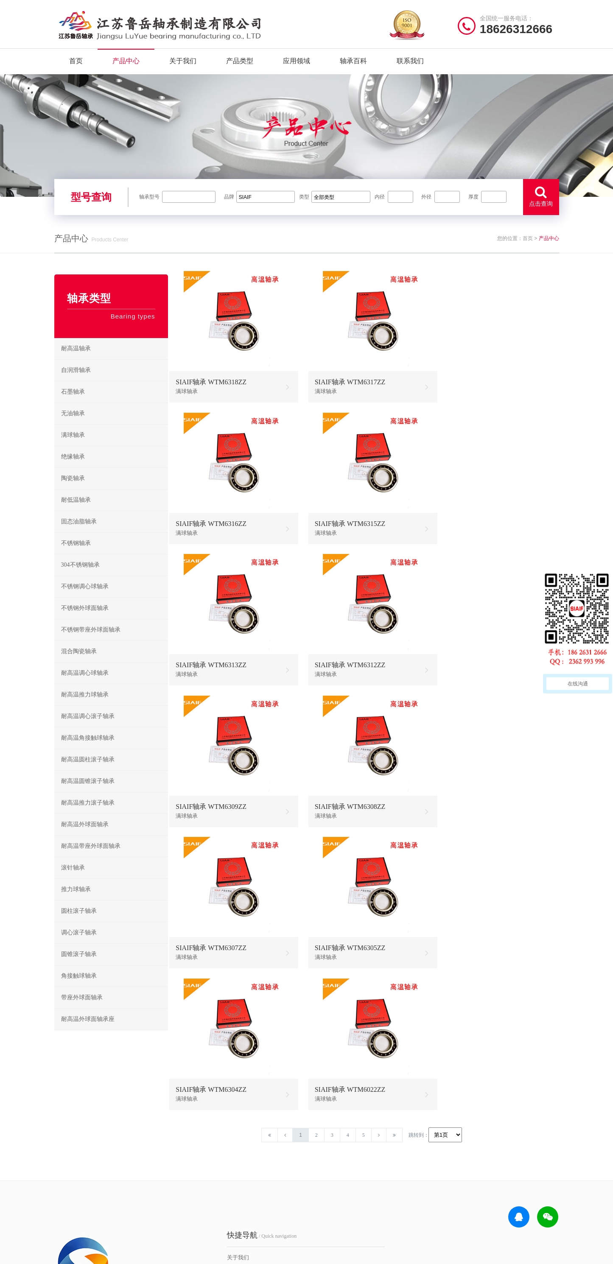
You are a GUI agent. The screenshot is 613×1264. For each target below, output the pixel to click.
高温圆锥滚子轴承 (337, 1187)
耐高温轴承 (76, 361)
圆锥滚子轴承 (79, 966)
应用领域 (296, 63)
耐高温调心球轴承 (85, 685)
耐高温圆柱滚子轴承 (88, 772)
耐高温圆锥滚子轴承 (88, 793)
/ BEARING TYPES (352, 1125)
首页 (76, 63)
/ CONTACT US (478, 1125)
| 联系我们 (124, 1253)
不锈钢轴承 (76, 555)
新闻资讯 (196, 1187)
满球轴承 (73, 447)
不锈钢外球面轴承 (85, 620)
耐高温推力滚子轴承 (88, 815)
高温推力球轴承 (334, 1161)
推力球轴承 (76, 901)
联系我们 (410, 63)
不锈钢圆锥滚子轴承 (396, 1187)
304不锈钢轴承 (80, 577)
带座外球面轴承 (82, 1010)
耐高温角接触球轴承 (88, 750)
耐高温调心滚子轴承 (88, 728)
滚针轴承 (73, 880)
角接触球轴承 (79, 988)
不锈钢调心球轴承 (85, 599)
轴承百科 (353, 63)
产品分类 (196, 1174)
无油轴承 (73, 425)
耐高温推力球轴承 (85, 707)
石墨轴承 (73, 404)
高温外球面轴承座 (337, 1200)
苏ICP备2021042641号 (249, 1253)
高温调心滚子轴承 (337, 1174)
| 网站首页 (68, 1253)
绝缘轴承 (73, 469)
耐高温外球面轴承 (85, 836)
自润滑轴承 (76, 382)
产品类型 (239, 63)
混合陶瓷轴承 (79, 663)
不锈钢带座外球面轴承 (90, 642)
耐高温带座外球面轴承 (90, 858)
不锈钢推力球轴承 (394, 1174)
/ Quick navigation (219, 1125)
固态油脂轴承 (79, 534)
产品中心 (126, 63)
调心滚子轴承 (79, 945)
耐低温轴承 (76, 512)
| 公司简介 (96, 1253)
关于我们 (182, 63)
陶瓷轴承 (73, 490)
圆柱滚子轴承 (79, 923)
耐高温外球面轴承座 (88, 1031)
